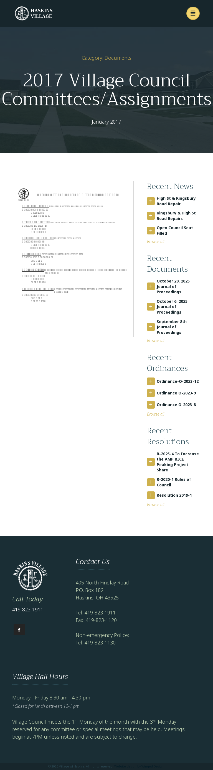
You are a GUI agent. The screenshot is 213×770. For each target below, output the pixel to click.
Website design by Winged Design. (139, 766)
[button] (193, 13)
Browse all (155, 241)
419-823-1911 (27, 609)
